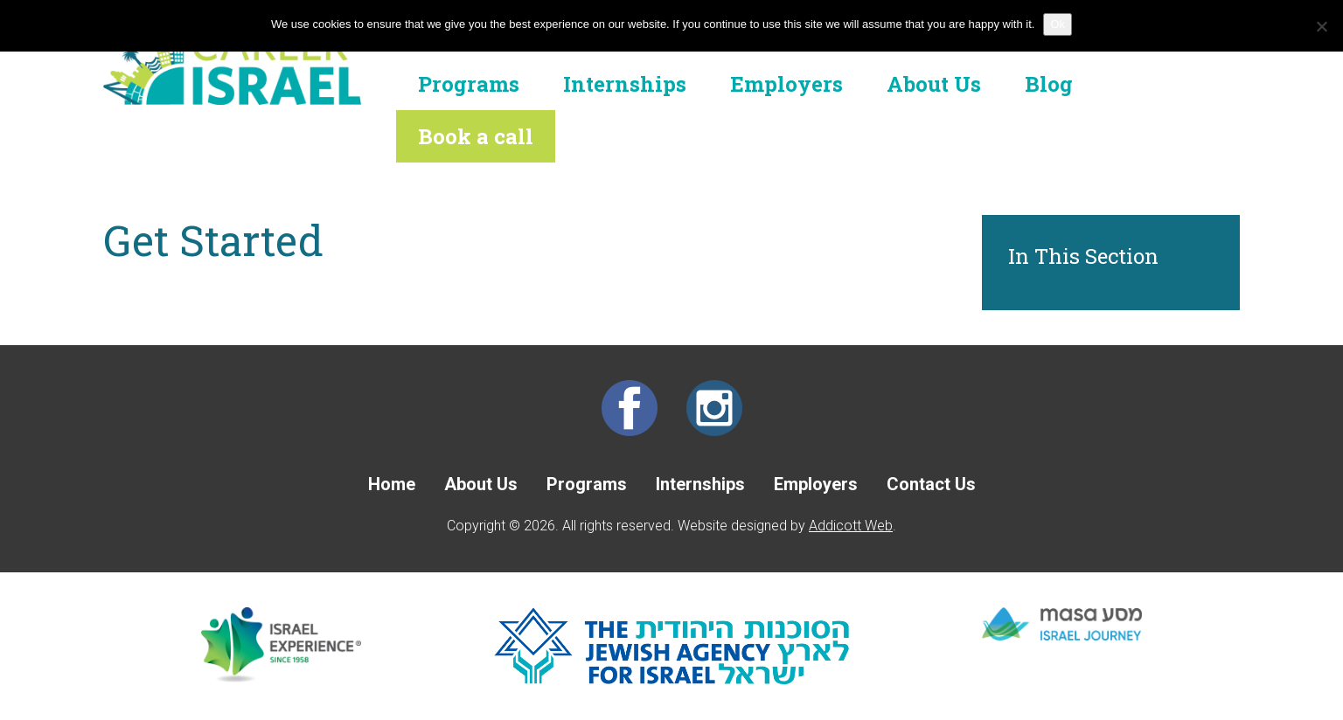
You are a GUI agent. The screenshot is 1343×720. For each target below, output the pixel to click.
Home (391, 484)
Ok (1057, 24)
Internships (624, 84)
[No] (1321, 26)
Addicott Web (851, 525)
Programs (468, 84)
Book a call (475, 136)
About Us (934, 84)
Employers (786, 84)
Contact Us (931, 484)
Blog (1049, 84)
